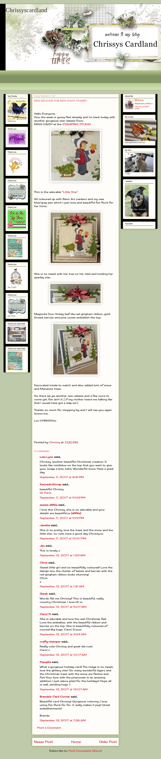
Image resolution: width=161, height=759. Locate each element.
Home (76, 742)
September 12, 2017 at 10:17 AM (63, 654)
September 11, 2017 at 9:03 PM (62, 497)
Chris (43, 562)
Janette (45, 525)
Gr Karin (45, 492)
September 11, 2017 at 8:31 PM (62, 477)
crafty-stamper (50, 641)
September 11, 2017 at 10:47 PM (63, 538)
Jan (43, 545)
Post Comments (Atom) (85, 750)
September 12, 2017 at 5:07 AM (63, 606)
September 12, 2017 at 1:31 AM (62, 586)
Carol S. (45, 614)
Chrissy (140, 100)
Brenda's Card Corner (55, 696)
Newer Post (43, 742)
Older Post (108, 742)
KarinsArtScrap (50, 484)
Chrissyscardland (26, 10)
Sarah (44, 593)
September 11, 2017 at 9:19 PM (62, 518)
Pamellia (45, 662)
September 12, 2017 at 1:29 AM (62, 555)
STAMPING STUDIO (76, 124)
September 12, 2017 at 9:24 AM (63, 634)
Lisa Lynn (46, 456)
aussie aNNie (48, 504)
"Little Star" (70, 192)
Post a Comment (49, 727)
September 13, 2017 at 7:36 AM (63, 720)
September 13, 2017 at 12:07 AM (64, 689)
